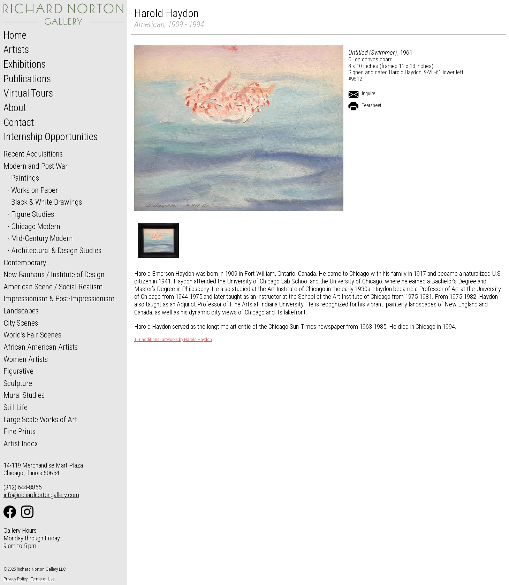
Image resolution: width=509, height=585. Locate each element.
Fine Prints (19, 431)
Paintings (25, 177)
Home (14, 35)
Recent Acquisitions (33, 153)
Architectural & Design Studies (56, 250)
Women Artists (25, 359)
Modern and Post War (35, 165)
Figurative (18, 370)
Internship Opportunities (50, 137)
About (14, 108)
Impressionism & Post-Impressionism (59, 298)
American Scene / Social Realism (53, 286)
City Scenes (20, 322)
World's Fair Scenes (32, 334)
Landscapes (21, 310)
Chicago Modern (35, 226)
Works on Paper (34, 190)
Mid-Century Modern (42, 238)
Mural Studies (24, 395)
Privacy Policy (15, 579)
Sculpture (17, 383)
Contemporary (24, 262)
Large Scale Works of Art (40, 419)
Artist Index (20, 443)
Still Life (15, 407)
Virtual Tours (28, 93)
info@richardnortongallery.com (41, 495)
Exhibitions (24, 64)
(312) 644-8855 (22, 487)
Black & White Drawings (46, 201)
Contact (18, 122)
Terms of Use (42, 579)
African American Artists (40, 346)
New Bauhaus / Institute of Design (54, 274)
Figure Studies (32, 214)
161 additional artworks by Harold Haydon (173, 339)
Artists (16, 49)
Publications (27, 79)
